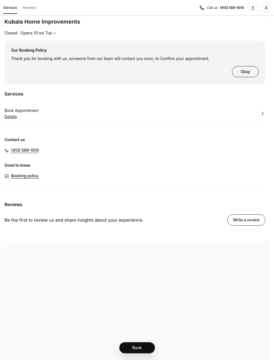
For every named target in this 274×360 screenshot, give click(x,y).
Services (10, 9)
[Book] (137, 347)
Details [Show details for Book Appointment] (10, 117)
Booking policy (24, 175)
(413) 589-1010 (25, 150)
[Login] (266, 7)
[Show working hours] (31, 33)
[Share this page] (252, 7)
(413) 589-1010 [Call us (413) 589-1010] (232, 8)
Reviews (29, 8)
